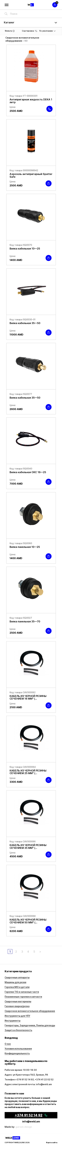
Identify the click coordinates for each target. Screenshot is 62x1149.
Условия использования (18, 1048)
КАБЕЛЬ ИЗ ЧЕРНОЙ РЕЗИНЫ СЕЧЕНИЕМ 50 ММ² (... (28, 921)
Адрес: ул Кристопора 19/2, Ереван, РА (26, 1074)
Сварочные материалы (18, 1001)
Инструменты (12, 1020)
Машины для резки (15, 982)
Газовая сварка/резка (17, 1006)
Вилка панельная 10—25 (25, 546)
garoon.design (24, 1126)
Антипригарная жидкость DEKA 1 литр (31, 101)
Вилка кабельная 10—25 (25, 248)
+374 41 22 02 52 (44, 1079)
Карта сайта (51, 1142)
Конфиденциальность (17, 1053)
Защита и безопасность (18, 1030)
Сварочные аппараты (17, 977)
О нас (8, 1043)
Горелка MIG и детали (17, 987)
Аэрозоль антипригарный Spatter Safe (31, 175)
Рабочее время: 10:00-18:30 (21, 1070)
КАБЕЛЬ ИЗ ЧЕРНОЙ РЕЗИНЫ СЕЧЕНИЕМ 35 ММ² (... (28, 846)
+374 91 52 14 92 (24, 1079)
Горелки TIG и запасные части (22, 991)
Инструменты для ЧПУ (17, 1015)
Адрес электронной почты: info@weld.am (28, 1084)
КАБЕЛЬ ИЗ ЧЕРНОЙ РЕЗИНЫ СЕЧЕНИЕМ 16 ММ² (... (28, 697)
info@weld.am (31, 1121)
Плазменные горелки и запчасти (23, 996)
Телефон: (10, 1079)
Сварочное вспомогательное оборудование (30, 1011)
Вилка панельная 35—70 (25, 621)
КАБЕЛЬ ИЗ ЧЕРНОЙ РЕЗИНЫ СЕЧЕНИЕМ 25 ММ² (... (28, 772)
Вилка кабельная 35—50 (25, 323)
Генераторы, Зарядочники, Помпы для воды (30, 1025)
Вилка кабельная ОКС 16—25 (28, 472)
